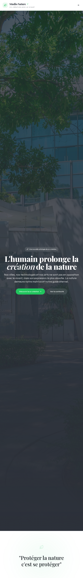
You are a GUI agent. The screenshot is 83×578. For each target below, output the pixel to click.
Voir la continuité (57, 291)
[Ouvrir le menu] (78, 5)
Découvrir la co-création (30, 291)
